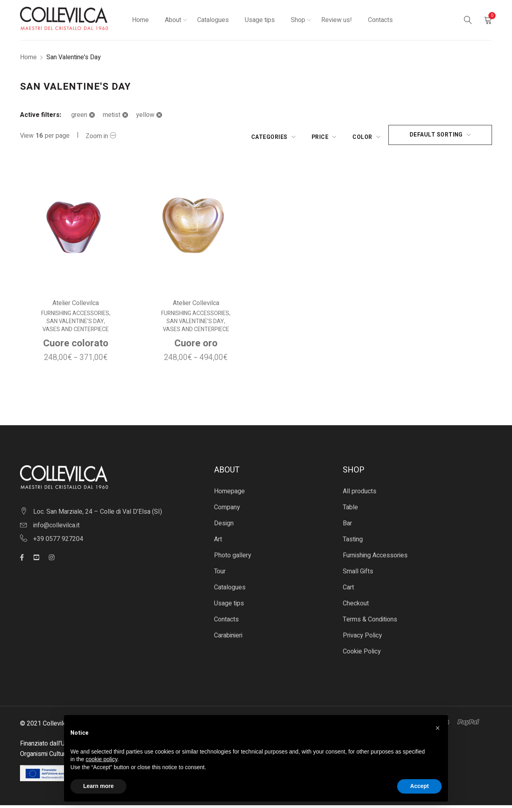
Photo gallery (232, 558)
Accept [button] (419, 786)
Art (218, 542)
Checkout (356, 606)
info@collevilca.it (56, 528)
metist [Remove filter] (111, 115)
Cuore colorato (74, 346)
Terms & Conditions (370, 622)
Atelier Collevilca (74, 306)
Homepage (229, 494)
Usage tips (229, 606)
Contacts (226, 622)
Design (224, 526)
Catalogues (230, 590)
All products (359, 494)
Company (227, 510)
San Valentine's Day (74, 324)
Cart (348, 590)
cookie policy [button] (101, 759)
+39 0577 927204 (58, 541)
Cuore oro (195, 346)
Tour (220, 574)
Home (28, 57)
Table (350, 510)
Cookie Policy (362, 654)
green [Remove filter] (79, 115)
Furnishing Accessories (74, 316)
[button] (437, 728)
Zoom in (97, 136)
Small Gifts (358, 574)
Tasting (353, 542)
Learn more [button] (98, 786)
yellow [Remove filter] (145, 115)
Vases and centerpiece (74, 332)
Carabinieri (228, 638)
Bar (347, 526)
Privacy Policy (362, 638)
